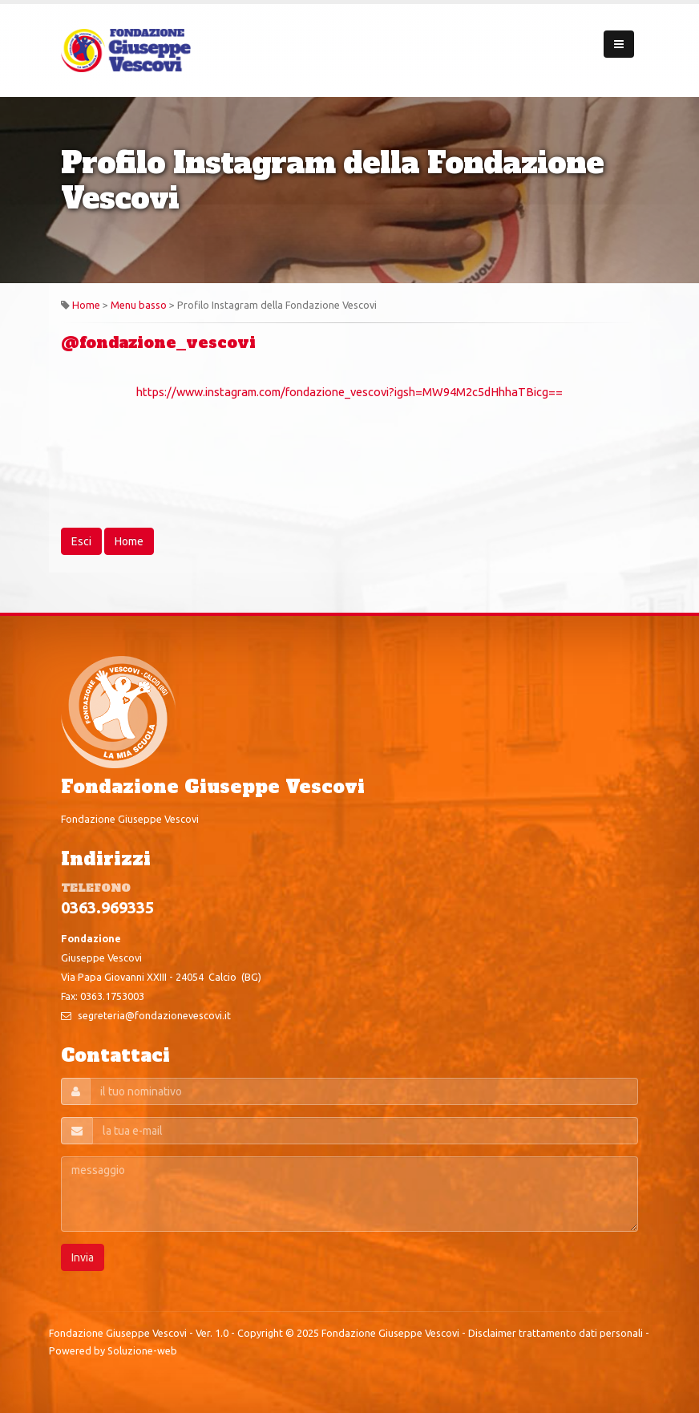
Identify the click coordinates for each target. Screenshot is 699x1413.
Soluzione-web (142, 1350)
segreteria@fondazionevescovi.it (154, 1015)
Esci (81, 541)
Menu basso (139, 304)
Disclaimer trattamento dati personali (555, 1332)
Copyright (260, 1332)
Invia (82, 1257)
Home (86, 304)
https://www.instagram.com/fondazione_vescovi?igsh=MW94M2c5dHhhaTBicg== (349, 392)
